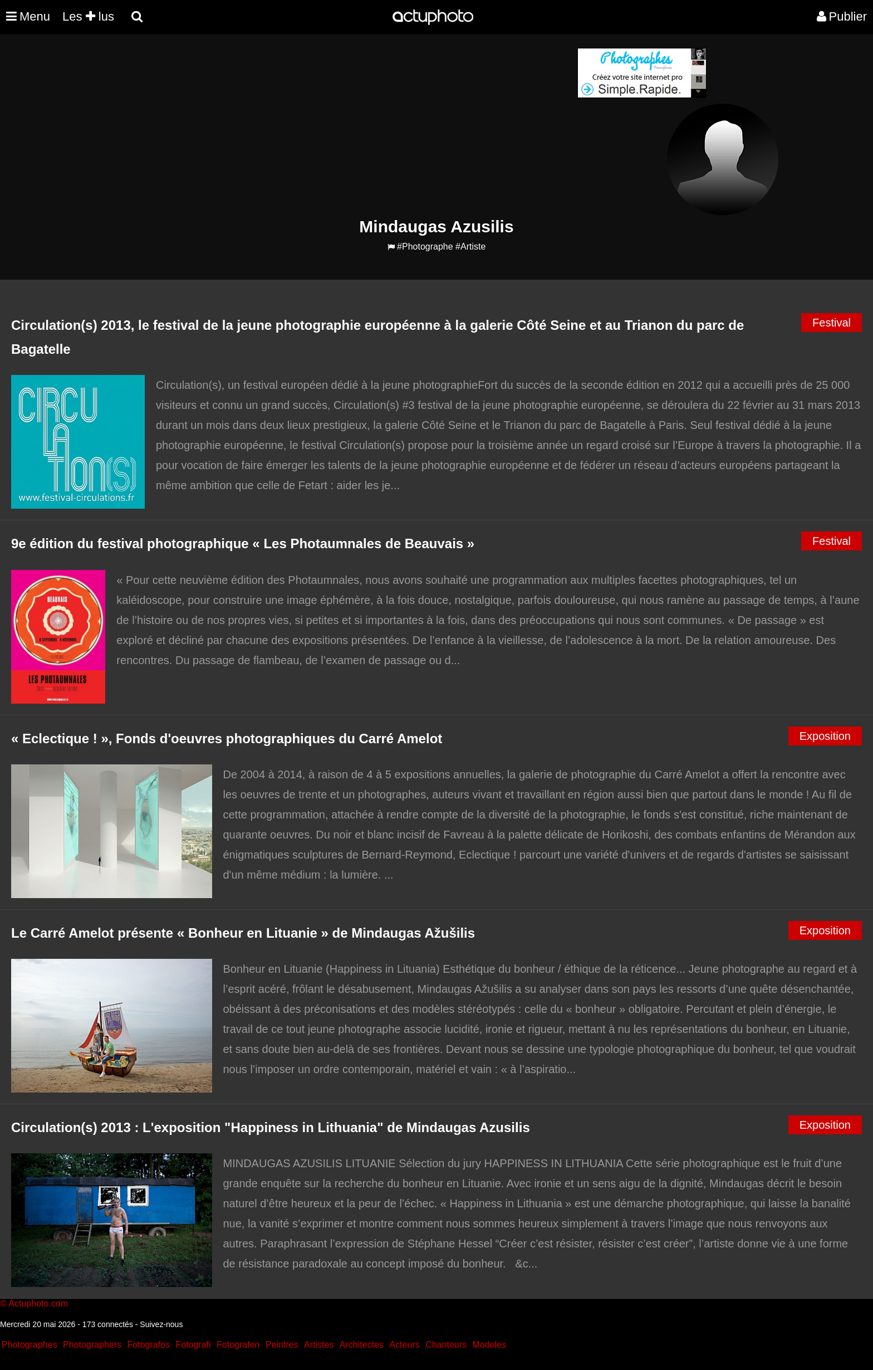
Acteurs (404, 1344)
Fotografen (238, 1344)
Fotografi (192, 1344)
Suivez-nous (161, 1324)
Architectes (362, 1344)
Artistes (318, 1344)
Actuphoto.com (38, 1303)
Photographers (92, 1344)
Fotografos (148, 1344)
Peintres (282, 1344)
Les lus (88, 16)
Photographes (29, 1344)
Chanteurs (446, 1344)
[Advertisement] (369, 126)
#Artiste (470, 246)
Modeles (489, 1344)
